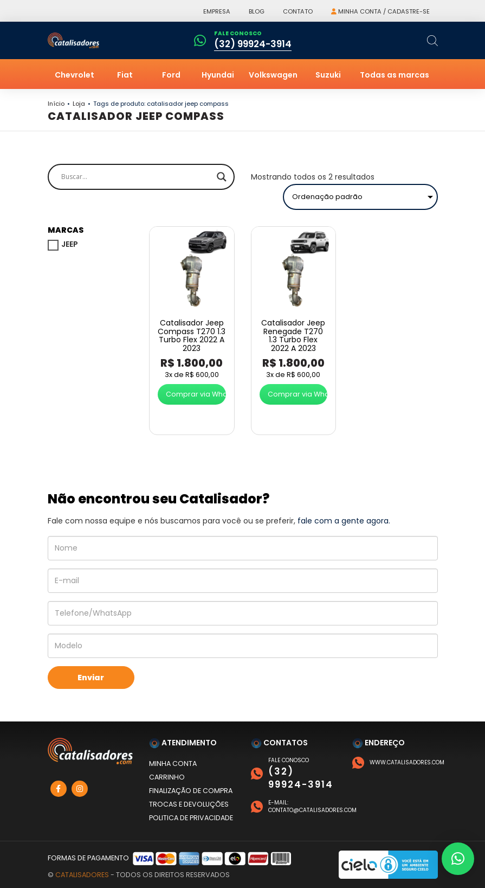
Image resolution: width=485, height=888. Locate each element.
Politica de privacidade (191, 817)
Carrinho (167, 777)
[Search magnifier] (221, 176)
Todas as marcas (394, 74)
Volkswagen (273, 74)
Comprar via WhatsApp (196, 394)
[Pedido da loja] (360, 197)
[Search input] (136, 176)
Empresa (216, 11)
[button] (458, 858)
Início (56, 103)
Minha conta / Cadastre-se (380, 11)
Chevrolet (74, 74)
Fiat (125, 74)
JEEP (69, 244)
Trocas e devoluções (189, 804)
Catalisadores (82, 874)
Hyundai (218, 74)
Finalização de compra (190, 790)
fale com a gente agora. (344, 520)
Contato (298, 11)
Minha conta (173, 763)
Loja (79, 103)
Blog (256, 11)
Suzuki (328, 74)
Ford (171, 74)
